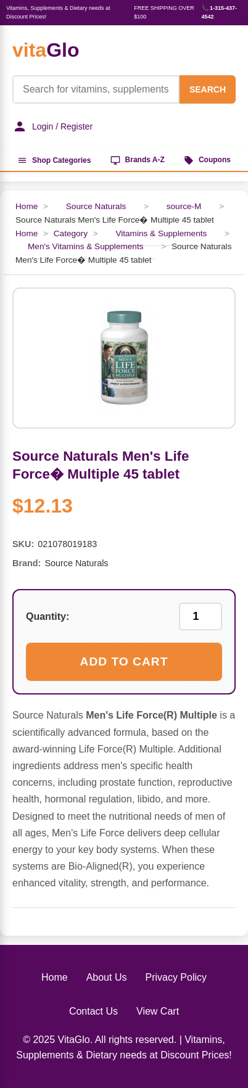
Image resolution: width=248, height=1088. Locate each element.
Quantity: (47, 616)
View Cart (157, 1011)
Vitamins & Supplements (161, 233)
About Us (106, 977)
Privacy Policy (176, 977)
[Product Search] (96, 89)
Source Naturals (96, 206)
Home (26, 206)
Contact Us (93, 1011)
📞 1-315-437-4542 (220, 12)
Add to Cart (124, 661)
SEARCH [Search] (207, 89)
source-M (184, 206)
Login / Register (52, 126)
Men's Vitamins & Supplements (85, 246)
